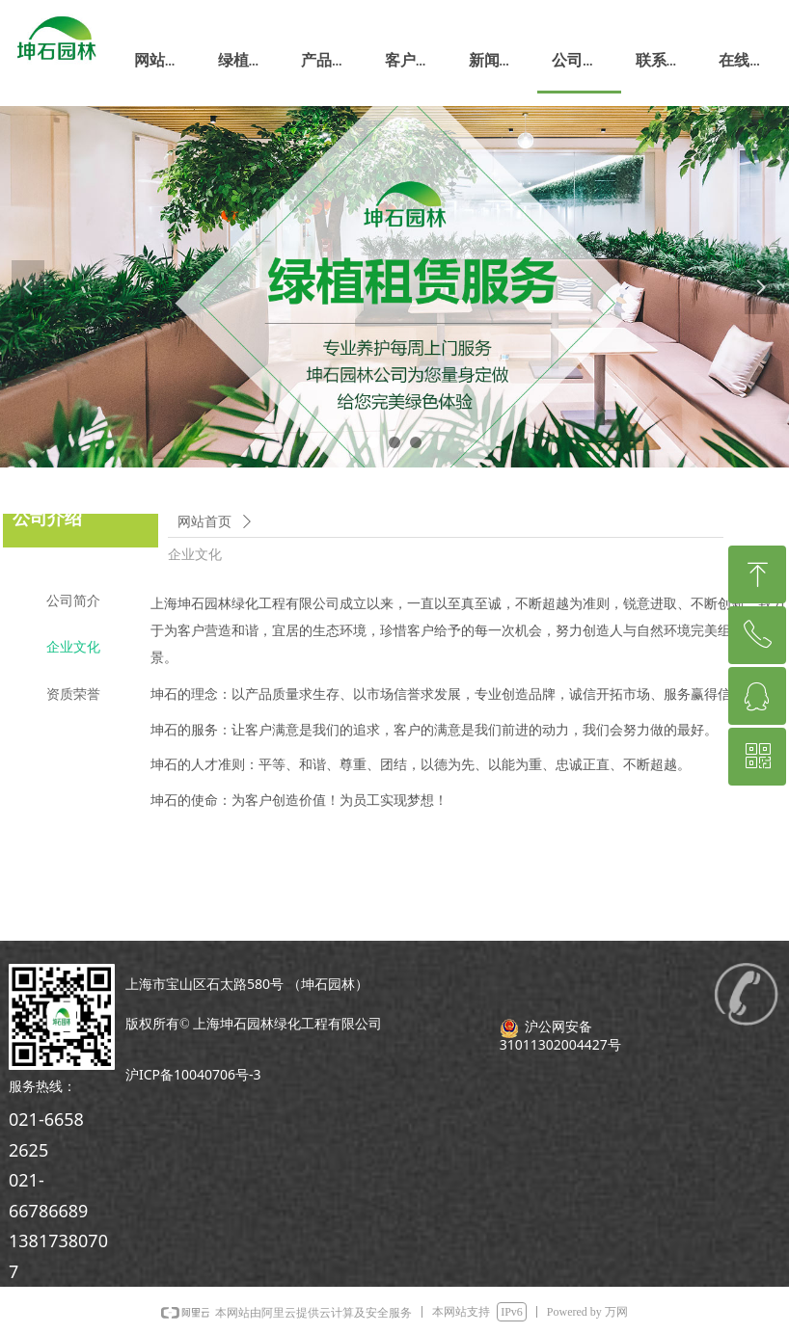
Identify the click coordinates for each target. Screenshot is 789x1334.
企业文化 (195, 554)
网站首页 (204, 522)
